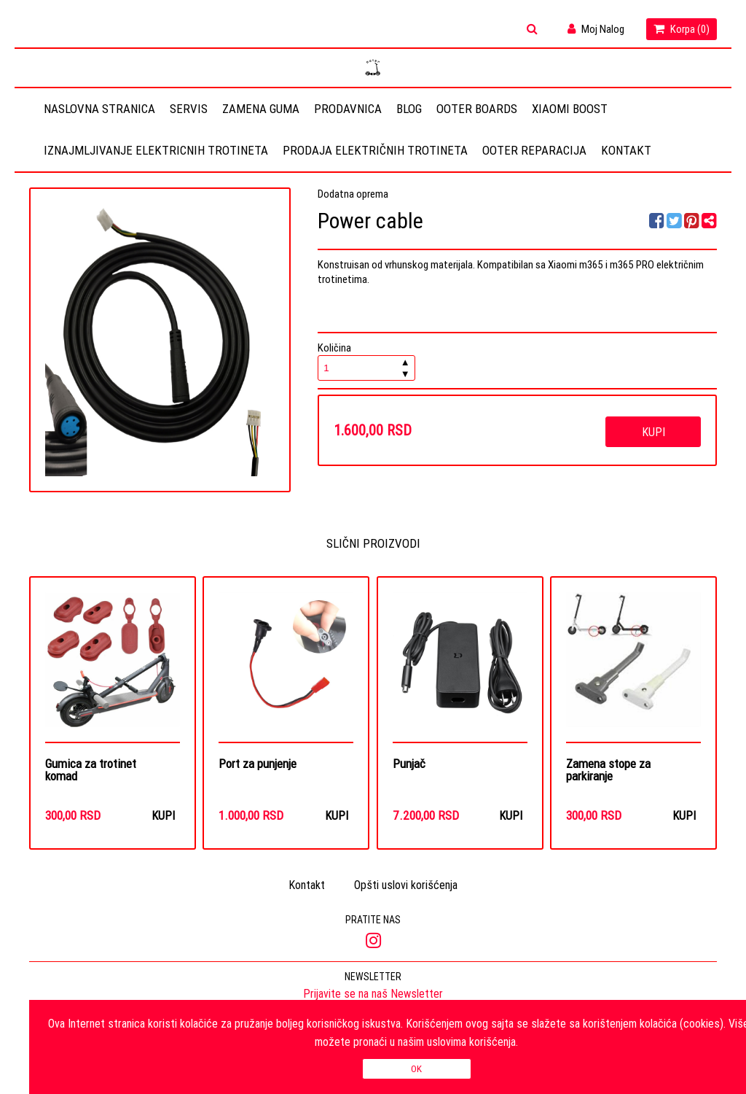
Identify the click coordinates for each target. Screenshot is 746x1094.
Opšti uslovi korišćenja (406, 886)
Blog (409, 109)
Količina (366, 361)
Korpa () (681, 29)
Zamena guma (260, 109)
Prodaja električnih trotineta (375, 150)
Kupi (653, 431)
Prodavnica (348, 109)
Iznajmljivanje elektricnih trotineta (156, 150)
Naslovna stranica (99, 109)
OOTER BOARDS (476, 109)
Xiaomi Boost (570, 109)
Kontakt (626, 150)
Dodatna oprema (353, 194)
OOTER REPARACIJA (534, 150)
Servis (189, 109)
